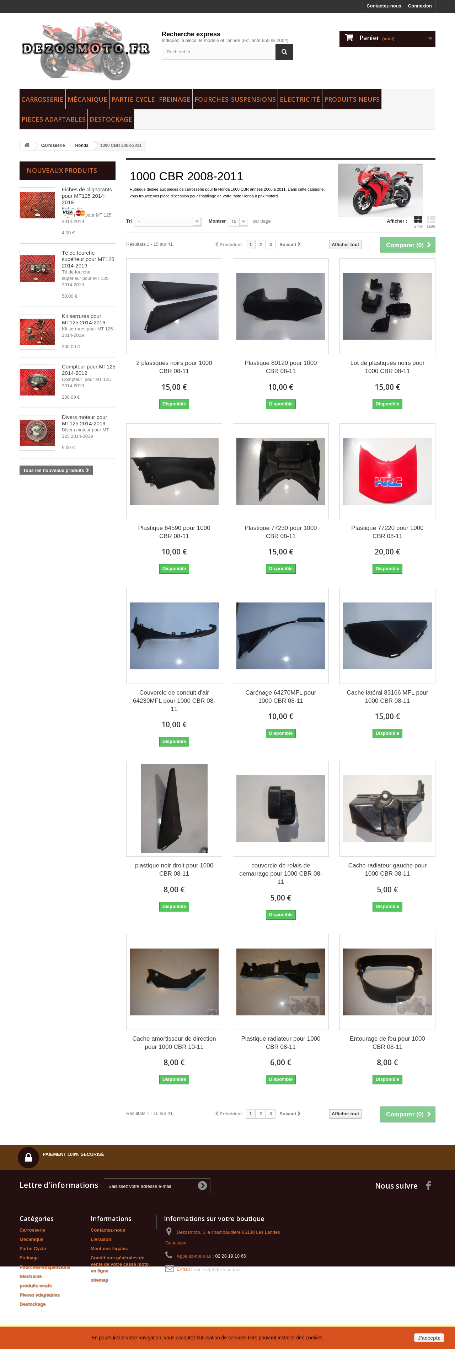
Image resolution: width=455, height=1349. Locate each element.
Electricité (300, 99)
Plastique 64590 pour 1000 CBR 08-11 (174, 532)
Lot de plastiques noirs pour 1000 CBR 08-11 (387, 367)
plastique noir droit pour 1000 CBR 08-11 (174, 869)
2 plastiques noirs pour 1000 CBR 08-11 (174, 367)
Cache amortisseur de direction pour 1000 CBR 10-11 (174, 1042)
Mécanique (87, 99)
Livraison (101, 1239)
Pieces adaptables (53, 119)
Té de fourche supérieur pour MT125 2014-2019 (88, 259)
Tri (129, 221)
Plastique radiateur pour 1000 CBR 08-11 (280, 1042)
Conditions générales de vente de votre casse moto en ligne (120, 1264)
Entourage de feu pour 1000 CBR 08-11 (387, 1042)
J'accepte (429, 1338)
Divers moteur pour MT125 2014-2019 (84, 420)
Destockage (111, 119)
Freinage (175, 99)
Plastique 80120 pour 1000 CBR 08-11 (281, 367)
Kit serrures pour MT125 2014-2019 (84, 319)
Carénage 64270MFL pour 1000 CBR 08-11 (281, 696)
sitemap (99, 1279)
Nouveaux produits (62, 170)
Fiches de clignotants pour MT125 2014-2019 (87, 195)
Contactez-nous (383, 6)
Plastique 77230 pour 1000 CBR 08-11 (281, 532)
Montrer (217, 221)
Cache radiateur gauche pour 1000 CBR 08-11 (387, 869)
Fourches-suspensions (235, 99)
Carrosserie (42, 99)
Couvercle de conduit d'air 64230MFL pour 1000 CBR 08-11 (174, 700)
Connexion (420, 6)
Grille (418, 222)
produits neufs (352, 99)
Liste (431, 222)
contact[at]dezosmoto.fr (218, 1269)
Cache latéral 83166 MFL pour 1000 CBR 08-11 (387, 696)
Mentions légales (109, 1248)
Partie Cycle (133, 99)
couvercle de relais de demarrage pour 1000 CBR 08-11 (280, 873)
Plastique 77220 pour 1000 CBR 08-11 (387, 532)
